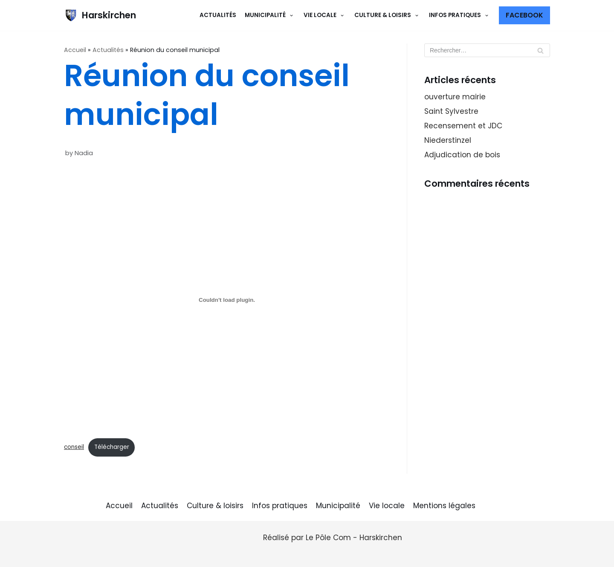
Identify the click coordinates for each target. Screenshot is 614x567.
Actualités (218, 15)
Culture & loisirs (215, 505)
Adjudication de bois (462, 155)
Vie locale (387, 505)
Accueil (75, 50)
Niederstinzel (447, 140)
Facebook (524, 15)
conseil (74, 447)
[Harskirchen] (100, 15)
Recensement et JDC (463, 126)
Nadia (84, 153)
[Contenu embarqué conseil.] (227, 300)
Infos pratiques (279, 505)
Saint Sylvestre (451, 111)
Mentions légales (444, 505)
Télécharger (111, 447)
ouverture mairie (455, 97)
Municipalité (338, 505)
